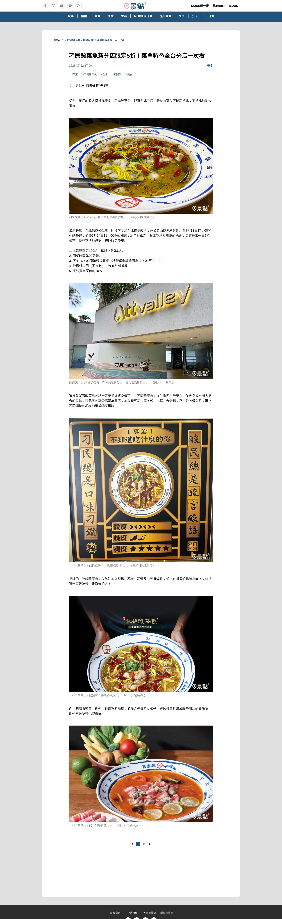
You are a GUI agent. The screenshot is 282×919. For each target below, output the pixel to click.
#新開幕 (116, 74)
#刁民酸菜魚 (90, 74)
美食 (210, 65)
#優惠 (74, 74)
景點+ (57, 40)
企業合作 (133, 912)
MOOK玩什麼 (200, 6)
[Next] (149, 844)
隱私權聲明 (166, 912)
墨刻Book (218, 6)
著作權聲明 (149, 912)
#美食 (129, 74)
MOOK (233, 6)
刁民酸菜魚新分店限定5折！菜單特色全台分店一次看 (95, 40)
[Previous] (133, 844)
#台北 (104, 74)
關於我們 (115, 912)
